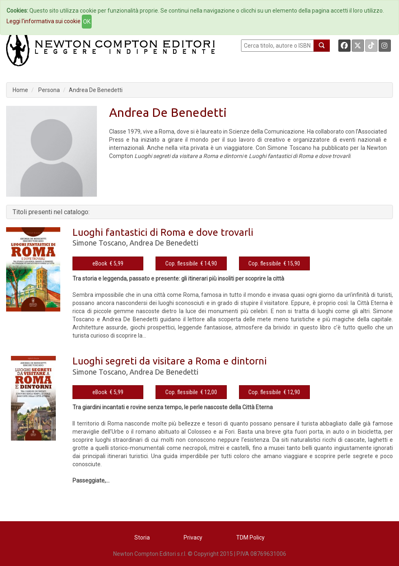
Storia (142, 537)
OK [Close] (86, 21)
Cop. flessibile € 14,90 (191, 263)
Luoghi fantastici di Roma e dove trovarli (162, 232)
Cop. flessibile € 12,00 (191, 392)
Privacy (193, 537)
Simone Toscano (99, 243)
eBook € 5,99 (107, 263)
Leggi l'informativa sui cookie (44, 21)
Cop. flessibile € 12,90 (274, 392)
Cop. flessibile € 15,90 (274, 263)
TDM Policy (250, 537)
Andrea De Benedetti (96, 90)
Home (20, 90)
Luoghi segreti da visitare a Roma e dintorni (169, 360)
